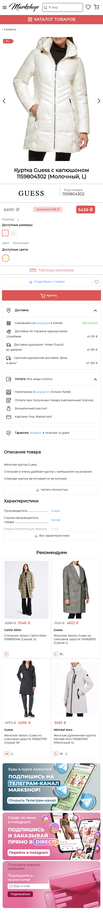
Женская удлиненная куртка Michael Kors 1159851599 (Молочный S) (75, 739)
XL (61, 654)
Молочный (5, 258)
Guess (55, 511)
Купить (51, 295)
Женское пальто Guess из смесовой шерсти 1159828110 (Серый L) (75, 639)
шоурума (43, 323)
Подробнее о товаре (46, 281)
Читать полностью (51, 489)
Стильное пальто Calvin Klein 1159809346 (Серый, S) (25, 637)
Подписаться (20, 894)
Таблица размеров (56, 270)
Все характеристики (52, 535)
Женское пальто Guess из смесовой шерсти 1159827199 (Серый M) (25, 739)
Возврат (36, 433)
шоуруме (42, 392)
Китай (55, 520)
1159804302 (73, 194)
